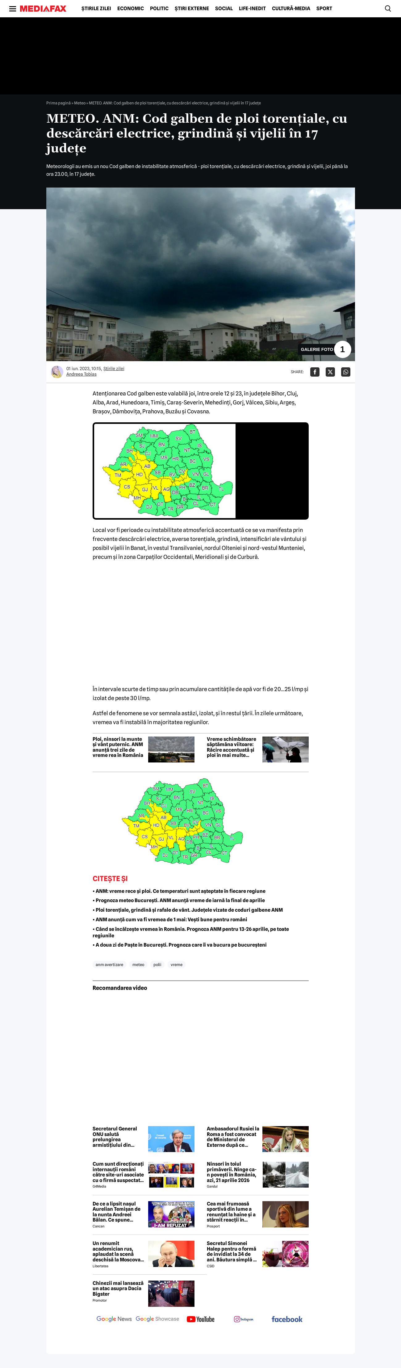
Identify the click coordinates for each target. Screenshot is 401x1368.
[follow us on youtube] (200, 1320)
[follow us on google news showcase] (157, 1320)
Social (224, 8)
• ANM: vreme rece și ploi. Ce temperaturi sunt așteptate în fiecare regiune (179, 891)
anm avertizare (109, 964)
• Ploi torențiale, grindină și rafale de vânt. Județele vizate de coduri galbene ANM (188, 910)
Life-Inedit (252, 8)
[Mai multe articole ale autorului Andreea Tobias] (57, 372)
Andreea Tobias (81, 374)
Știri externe (192, 8)
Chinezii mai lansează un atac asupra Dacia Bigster (118, 1289)
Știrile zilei (96, 8)
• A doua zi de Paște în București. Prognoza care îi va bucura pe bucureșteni (180, 945)
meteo (138, 964)
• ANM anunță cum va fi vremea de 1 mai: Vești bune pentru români (170, 920)
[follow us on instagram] (243, 1320)
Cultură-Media (291, 8)
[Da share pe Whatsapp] (345, 372)
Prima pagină (58, 102)
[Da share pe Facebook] (315, 372)
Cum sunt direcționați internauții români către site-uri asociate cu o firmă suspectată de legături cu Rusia (118, 1172)
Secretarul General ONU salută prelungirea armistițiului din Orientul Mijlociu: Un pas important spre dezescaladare (117, 1137)
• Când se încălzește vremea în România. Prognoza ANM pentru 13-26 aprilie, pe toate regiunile (191, 932)
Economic (130, 8)
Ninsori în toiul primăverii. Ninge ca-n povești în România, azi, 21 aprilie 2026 (232, 1172)
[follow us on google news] (114, 1320)
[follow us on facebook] (287, 1319)
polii (157, 964)
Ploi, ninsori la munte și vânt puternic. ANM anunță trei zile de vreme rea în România (118, 747)
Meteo (80, 102)
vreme (176, 964)
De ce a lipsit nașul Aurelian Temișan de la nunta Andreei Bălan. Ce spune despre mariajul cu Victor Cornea (116, 1212)
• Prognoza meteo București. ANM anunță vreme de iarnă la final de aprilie (179, 900)
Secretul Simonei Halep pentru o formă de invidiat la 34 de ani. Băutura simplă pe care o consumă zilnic (233, 1251)
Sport (324, 8)
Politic (159, 8)
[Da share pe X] (330, 372)
